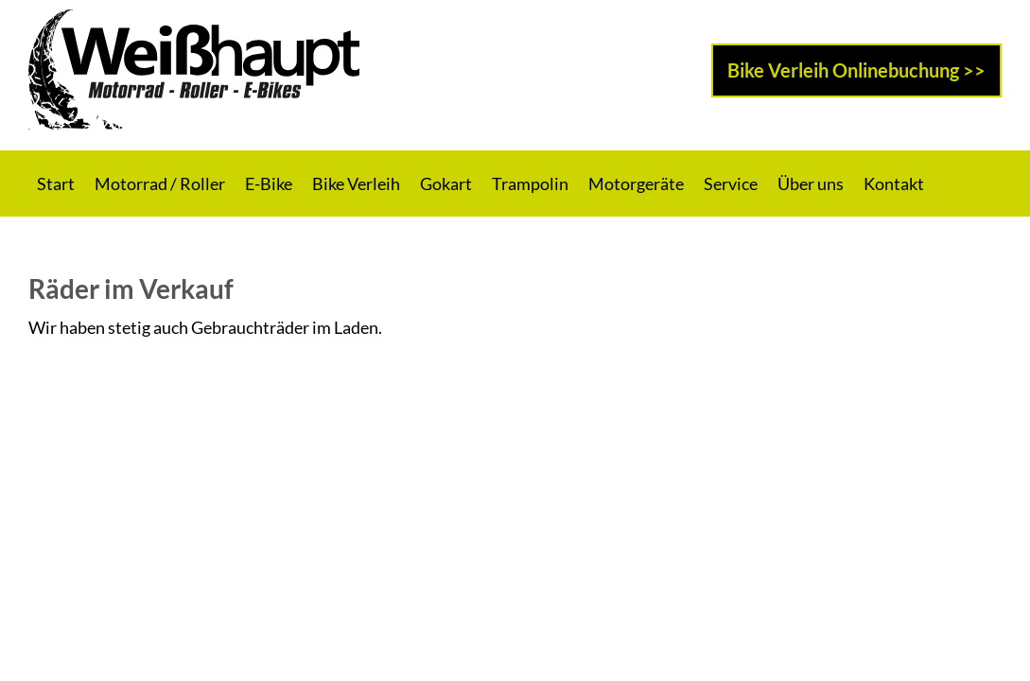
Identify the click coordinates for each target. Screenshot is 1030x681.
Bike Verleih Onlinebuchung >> (856, 70)
